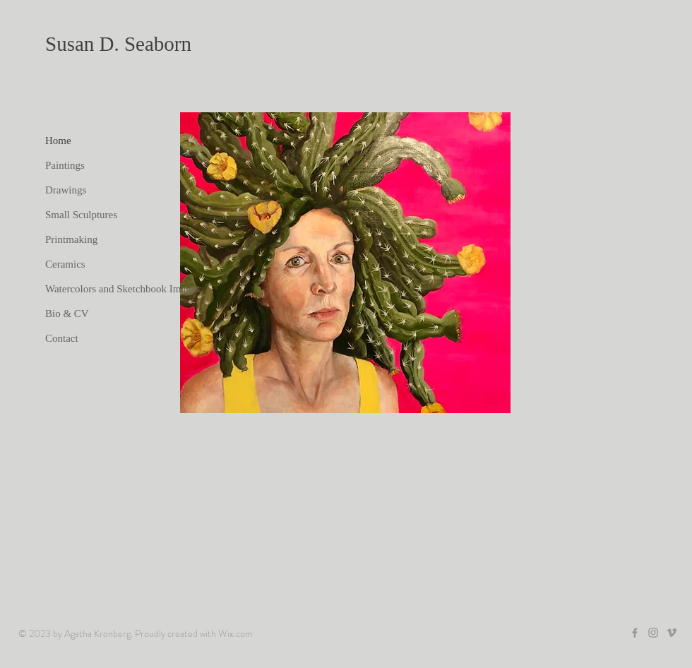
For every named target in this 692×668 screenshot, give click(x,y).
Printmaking (71, 239)
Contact (61, 338)
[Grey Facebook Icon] (634, 632)
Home (58, 140)
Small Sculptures (81, 214)
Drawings (65, 190)
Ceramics (65, 264)
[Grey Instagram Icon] (653, 632)
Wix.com (235, 633)
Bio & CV (67, 313)
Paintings (65, 165)
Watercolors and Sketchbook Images (122, 288)
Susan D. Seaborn (118, 43)
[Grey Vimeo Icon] (671, 632)
